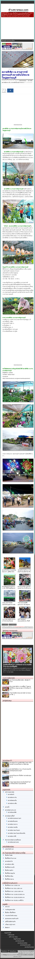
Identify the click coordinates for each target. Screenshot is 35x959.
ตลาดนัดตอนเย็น (12, 800)
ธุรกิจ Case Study (13, 937)
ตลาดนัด (30, 80)
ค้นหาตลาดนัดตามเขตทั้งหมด (13, 840)
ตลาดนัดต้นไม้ (12, 624)
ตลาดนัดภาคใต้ (12, 836)
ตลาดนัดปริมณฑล (13, 821)
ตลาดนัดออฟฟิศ (12, 812)
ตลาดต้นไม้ (5, 624)
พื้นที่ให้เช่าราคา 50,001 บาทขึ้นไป (14, 900)
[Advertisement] (17, 28)
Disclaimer (31, 954)
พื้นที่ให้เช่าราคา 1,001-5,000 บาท (14, 891)
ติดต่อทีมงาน (5, 951)
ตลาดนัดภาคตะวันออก (14, 830)
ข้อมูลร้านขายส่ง (17, 939)
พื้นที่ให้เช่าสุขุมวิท (10, 873)
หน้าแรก (7, 906)
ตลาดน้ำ (7, 807)
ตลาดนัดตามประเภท (10, 810)
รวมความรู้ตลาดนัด (9, 678)
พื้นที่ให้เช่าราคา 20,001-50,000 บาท (14, 897)
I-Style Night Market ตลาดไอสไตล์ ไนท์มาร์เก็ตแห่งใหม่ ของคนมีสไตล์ (20, 782)
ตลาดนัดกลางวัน (6, 82)
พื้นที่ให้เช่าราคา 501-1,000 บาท (13, 888)
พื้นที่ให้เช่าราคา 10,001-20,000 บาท (14, 894)
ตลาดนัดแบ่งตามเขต (13, 842)
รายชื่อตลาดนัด (11, 935)
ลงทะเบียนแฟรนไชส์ (19, 941)
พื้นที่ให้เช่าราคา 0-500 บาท (12, 885)
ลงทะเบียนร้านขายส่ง (29, 947)
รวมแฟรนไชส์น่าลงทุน (11, 915)
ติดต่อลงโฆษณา (13, 951)
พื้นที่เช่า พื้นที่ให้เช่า (10, 912)
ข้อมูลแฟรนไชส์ (7, 933)
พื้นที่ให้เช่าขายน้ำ (10, 867)
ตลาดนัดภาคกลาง (12, 824)
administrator (22, 80)
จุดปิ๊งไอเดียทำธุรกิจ (10, 921)
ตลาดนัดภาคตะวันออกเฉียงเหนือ (16, 833)
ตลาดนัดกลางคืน (12, 803)
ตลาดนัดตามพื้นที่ (9, 816)
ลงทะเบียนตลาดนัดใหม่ (22, 943)
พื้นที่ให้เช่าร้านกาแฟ (10, 858)
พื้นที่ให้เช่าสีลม (9, 876)
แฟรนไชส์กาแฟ (9, 849)
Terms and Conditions (22, 954)
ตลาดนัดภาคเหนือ (13, 827)
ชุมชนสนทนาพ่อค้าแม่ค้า (12, 918)
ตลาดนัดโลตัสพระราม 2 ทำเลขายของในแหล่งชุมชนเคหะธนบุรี (20, 769)
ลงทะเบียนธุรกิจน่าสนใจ (25, 945)
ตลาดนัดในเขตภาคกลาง (17, 82)
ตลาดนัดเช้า (11, 794)
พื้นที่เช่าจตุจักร (9, 870)
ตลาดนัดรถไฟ (9, 861)
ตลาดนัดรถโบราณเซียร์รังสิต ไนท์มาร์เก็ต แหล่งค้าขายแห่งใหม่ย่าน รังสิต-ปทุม (20, 763)
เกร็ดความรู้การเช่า (10, 924)
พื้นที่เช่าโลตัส (8, 855)
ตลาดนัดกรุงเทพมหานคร (14, 818)
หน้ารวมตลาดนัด (9, 792)
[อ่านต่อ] (11, 672)
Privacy (5, 954)
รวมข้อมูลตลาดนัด (10, 909)
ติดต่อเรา (7, 927)
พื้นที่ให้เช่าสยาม (9, 879)
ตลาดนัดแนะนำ (7, 760)
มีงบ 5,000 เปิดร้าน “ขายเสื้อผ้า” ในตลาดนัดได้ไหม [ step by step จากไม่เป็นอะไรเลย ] (20, 688)
